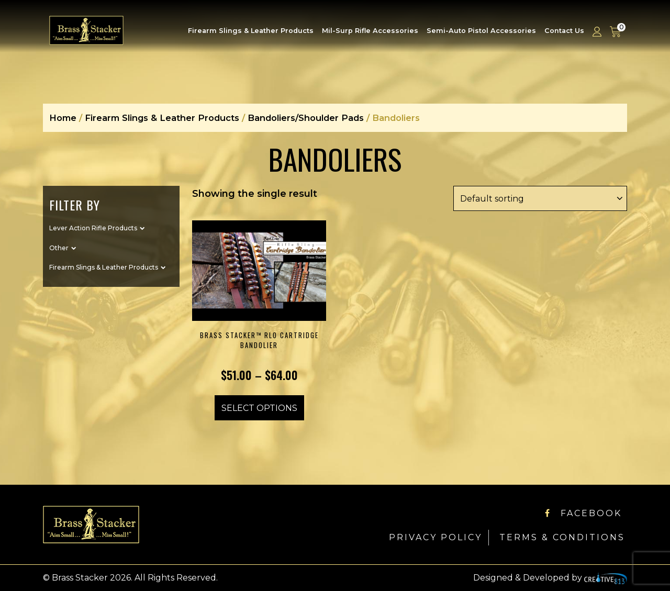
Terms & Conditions (562, 537)
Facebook (583, 513)
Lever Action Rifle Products (93, 228)
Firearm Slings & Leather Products (251, 31)
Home (62, 118)
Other (59, 248)
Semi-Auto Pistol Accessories (481, 31)
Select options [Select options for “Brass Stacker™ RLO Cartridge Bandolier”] (259, 408)
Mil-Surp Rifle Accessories (370, 31)
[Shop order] (540, 198)
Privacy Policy (435, 537)
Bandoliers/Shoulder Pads (306, 118)
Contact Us (564, 31)
